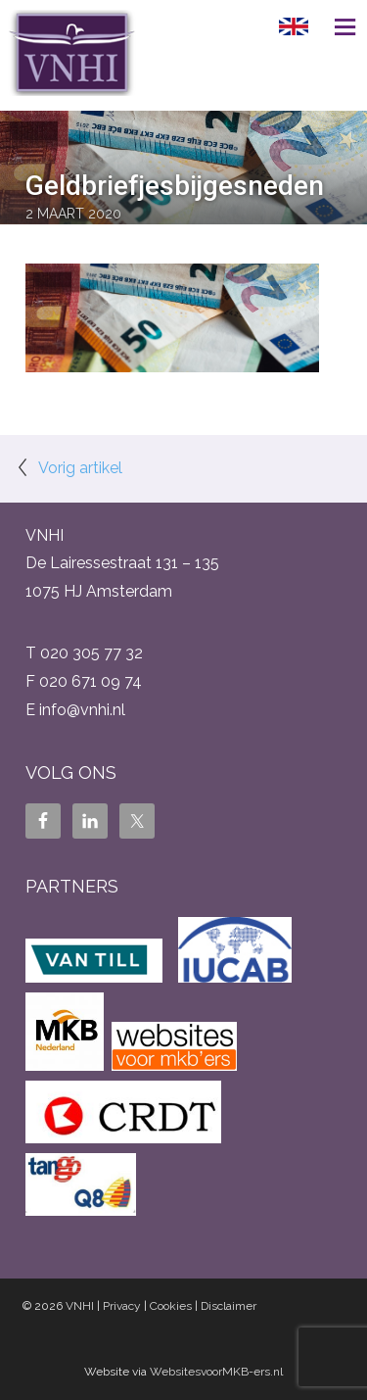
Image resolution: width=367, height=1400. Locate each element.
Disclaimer (228, 1306)
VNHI (80, 1306)
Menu (337, 26)
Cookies (171, 1306)
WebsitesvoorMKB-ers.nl (216, 1371)
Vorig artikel (80, 468)
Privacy (122, 1306)
